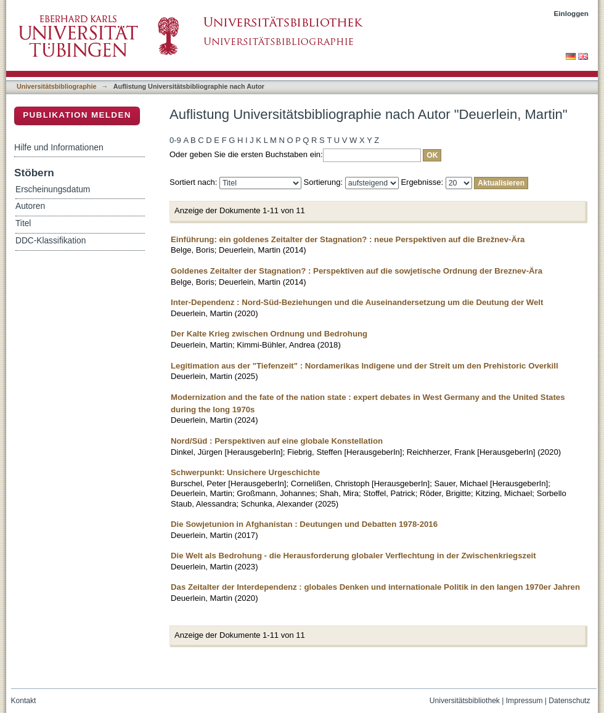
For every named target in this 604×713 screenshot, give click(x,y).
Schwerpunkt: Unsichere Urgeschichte (245, 472)
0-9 (175, 140)
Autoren (30, 206)
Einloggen (571, 13)
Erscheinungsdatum (52, 189)
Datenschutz (569, 700)
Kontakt (23, 700)
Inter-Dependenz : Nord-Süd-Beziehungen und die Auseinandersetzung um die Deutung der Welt (357, 302)
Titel (23, 223)
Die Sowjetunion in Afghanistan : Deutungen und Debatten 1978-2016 (304, 524)
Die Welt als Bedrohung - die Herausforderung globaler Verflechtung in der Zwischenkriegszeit (353, 555)
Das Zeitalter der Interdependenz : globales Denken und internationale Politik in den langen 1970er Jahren (375, 587)
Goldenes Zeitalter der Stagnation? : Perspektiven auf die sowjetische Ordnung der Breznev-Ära (356, 270)
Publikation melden (77, 115)
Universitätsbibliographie (56, 86)
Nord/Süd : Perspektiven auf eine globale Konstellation (277, 441)
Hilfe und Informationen (59, 147)
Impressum (524, 700)
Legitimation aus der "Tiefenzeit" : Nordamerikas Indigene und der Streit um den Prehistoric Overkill (364, 365)
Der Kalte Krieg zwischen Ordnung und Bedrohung (269, 333)
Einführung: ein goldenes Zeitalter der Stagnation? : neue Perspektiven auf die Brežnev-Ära (347, 239)
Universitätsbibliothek (465, 700)
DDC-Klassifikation (50, 240)
